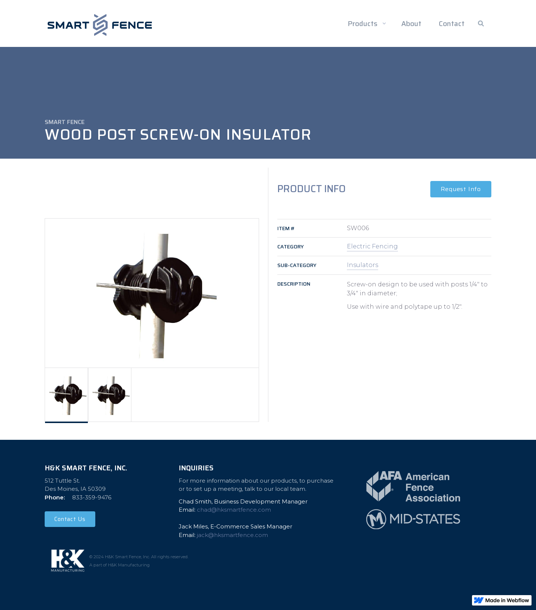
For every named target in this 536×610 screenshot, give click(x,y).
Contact (452, 23)
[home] (100, 25)
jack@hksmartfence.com (232, 534)
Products (362, 23)
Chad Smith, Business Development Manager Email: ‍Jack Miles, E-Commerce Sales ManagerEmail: (243, 518)
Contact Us (70, 519)
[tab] (66, 395)
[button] (365, 23)
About (411, 23)
